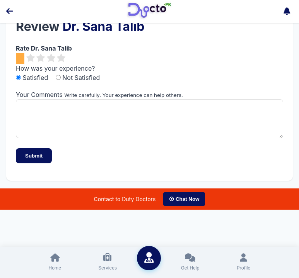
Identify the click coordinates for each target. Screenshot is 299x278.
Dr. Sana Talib (103, 26)
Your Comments (39, 94)
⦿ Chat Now (184, 205)
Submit (34, 161)
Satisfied (33, 77)
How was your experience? (55, 68)
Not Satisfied (78, 77)
